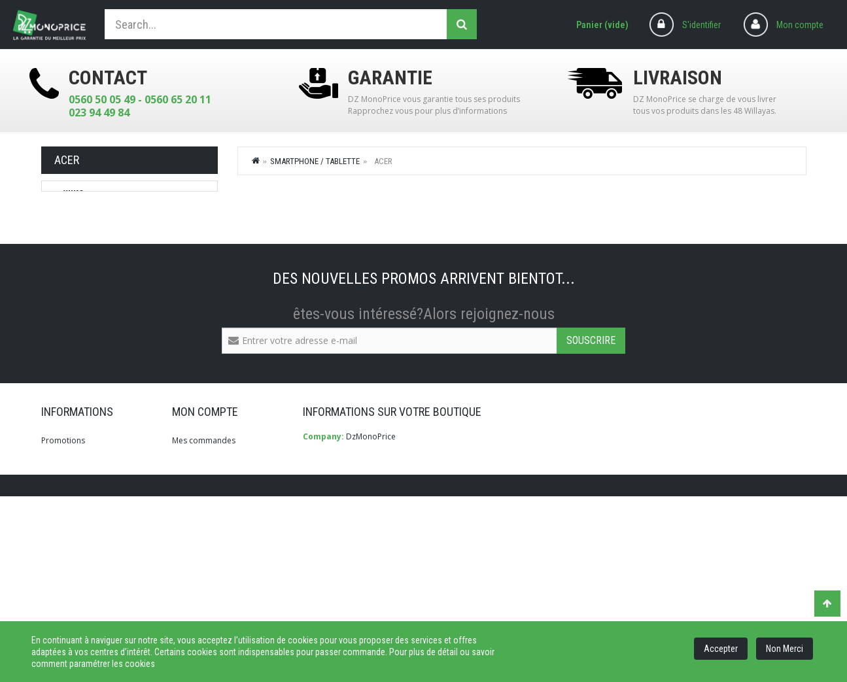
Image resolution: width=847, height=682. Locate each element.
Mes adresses (197, 569)
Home (256, 160)
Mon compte (799, 25)
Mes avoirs (192, 550)
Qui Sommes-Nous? (77, 588)
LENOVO (78, 221)
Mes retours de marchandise (225, 531)
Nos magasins (67, 550)
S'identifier (701, 25)
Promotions (63, 512)
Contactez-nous (70, 569)
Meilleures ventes (73, 531)
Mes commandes (203, 512)
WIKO (72, 194)
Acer (72, 249)
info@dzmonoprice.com (381, 573)
